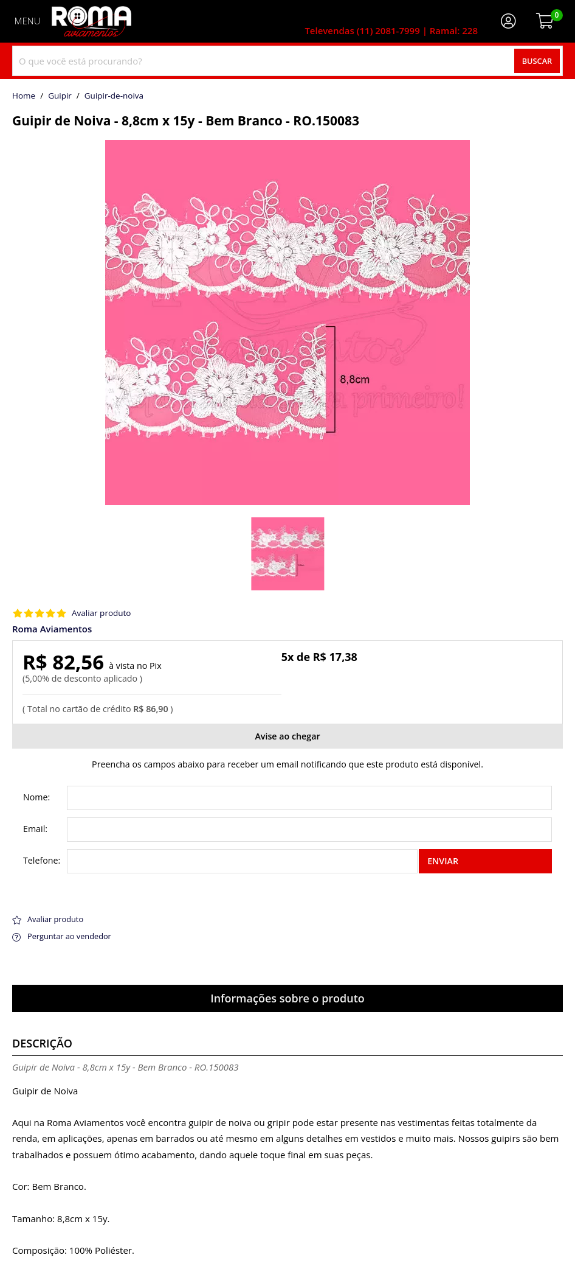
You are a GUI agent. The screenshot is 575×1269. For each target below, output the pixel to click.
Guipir (60, 96)
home (23, 96)
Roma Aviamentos (52, 629)
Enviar (442, 861)
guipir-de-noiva (113, 96)
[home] (91, 21)
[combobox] (287, 61)
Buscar (537, 60)
